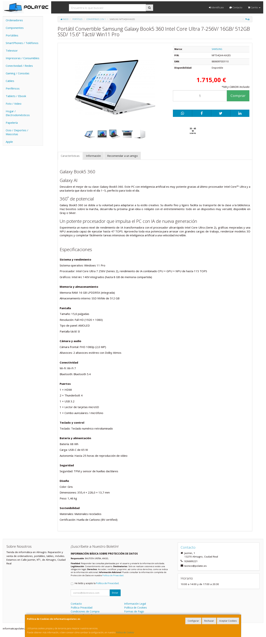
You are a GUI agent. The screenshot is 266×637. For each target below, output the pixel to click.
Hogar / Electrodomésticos (18, 113)
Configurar (193, 620)
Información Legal (135, 603)
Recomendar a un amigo (122, 156)
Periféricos (13, 88)
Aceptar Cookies (228, 620)
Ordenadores (14, 20)
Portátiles (12, 35)
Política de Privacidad (112, 575)
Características (70, 156)
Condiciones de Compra (85, 611)
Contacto (235, 7)
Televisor (12, 50)
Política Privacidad (81, 607)
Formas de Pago (134, 611)
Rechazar (209, 620)
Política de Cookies (125, 632)
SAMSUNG (217, 49)
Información (93, 156)
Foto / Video (13, 103)
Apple (9, 141)
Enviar (115, 592)
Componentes (15, 28)
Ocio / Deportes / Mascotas (17, 132)
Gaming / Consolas (17, 73)
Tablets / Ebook (16, 96)
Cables (10, 81)
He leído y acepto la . (97, 583)
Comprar (238, 95)
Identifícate (216, 7)
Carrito (254, 7)
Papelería (12, 122)
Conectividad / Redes (19, 65)
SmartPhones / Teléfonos (22, 43)
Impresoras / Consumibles (22, 58)
